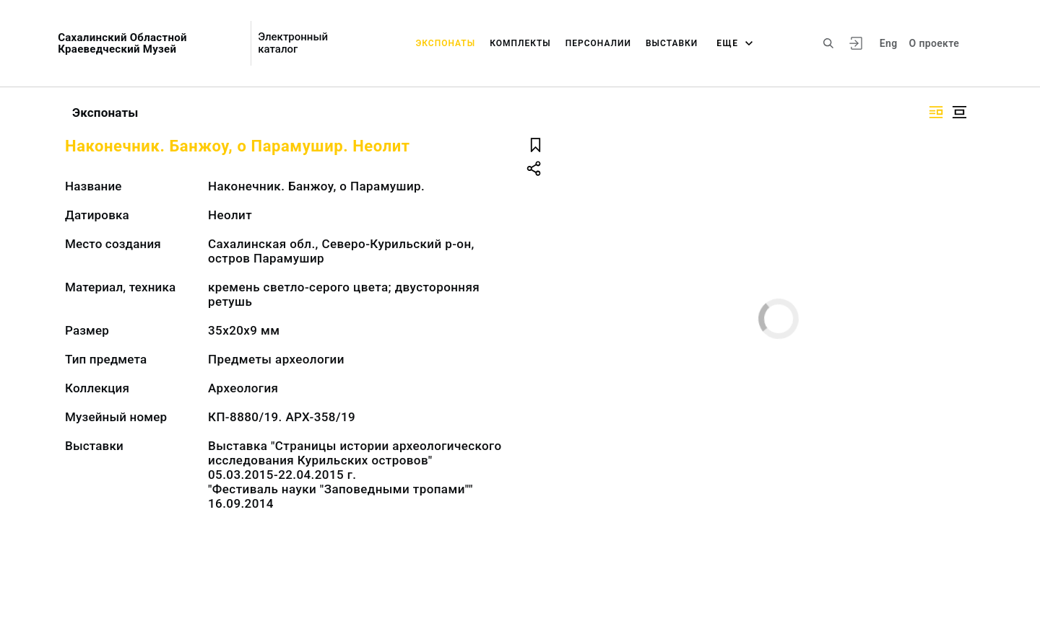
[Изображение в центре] (959, 112)
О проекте (934, 43)
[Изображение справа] (936, 112)
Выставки (672, 43)
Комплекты (520, 43)
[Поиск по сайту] (828, 43)
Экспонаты (445, 43)
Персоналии (598, 43)
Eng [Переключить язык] (889, 43)
